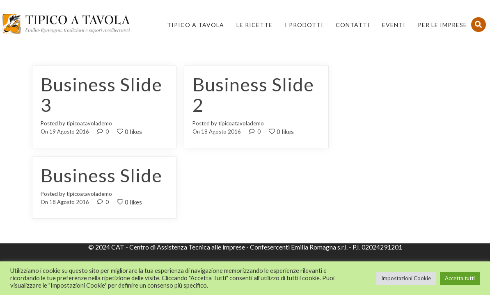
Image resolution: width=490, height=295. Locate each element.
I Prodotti (304, 24)
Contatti (353, 24)
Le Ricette (254, 24)
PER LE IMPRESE (442, 24)
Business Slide (101, 175)
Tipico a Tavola (195, 24)
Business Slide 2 (253, 94)
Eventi (393, 24)
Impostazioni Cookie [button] (406, 278)
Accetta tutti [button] (460, 278)
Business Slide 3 (101, 94)
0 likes (129, 131)
